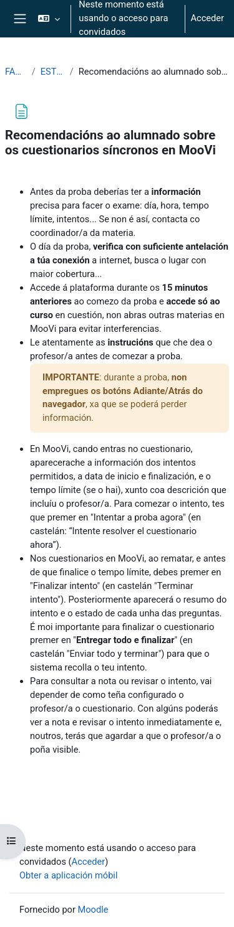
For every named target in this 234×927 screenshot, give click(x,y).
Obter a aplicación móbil (68, 875)
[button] (49, 18)
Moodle (93, 909)
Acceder (207, 18)
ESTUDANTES (53, 71)
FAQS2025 (16, 71)
